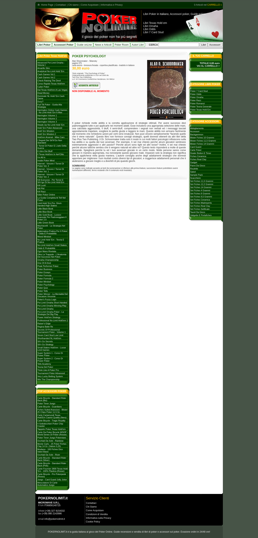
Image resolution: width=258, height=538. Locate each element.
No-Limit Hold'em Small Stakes (52, 245)
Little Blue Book (44, 212)
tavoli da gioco (197, 212)
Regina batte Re (45, 326)
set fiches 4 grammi (200, 190)
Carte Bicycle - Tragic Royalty (51, 420)
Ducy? (40, 101)
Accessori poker (179, 14)
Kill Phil (40, 188)
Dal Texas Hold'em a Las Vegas (52, 90)
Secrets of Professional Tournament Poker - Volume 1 (51, 331)
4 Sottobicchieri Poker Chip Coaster (50, 425)
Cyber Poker (43, 87)
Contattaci (61, 4)
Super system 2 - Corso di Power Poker (50, 359)
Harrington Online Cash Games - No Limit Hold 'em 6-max (52, 111)
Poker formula (44, 275)
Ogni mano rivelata (46, 251)
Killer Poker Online (46, 195)
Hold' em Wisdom (45, 131)
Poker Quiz (42, 288)
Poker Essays (43, 272)
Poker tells (42, 291)
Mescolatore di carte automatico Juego (47, 484)
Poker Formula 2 (45, 278)
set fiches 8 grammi (200, 193)
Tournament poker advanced (51, 373)
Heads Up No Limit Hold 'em (51, 125)
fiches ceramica (198, 156)
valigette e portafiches (201, 215)
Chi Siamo (91, 506)
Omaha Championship (48, 260)
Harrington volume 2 (47, 118)
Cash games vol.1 (46, 74)
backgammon (196, 134)
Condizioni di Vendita (97, 514)
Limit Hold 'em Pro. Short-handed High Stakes (49, 204)
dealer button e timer (200, 153)
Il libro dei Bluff (44, 151)
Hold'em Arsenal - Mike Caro (51, 137)
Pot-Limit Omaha (45, 309)
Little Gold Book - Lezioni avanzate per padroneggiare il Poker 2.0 (52, 217)
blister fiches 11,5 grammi (203, 141)
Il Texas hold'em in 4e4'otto (50, 154)
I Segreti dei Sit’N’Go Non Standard (49, 141)
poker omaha (196, 97)
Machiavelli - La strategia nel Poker (51, 227)
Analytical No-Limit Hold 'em (50, 71)
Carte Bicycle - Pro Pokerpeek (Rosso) (51, 475)
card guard (195, 147)
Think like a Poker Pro (48, 370)
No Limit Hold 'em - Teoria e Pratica (50, 241)
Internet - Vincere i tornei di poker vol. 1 (50, 170)
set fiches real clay (200, 206)
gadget (193, 162)
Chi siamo (73, 4)
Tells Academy (44, 364)
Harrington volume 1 (47, 115)
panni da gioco (197, 165)
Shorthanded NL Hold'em (49, 338)
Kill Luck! (41, 185)
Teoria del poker (45, 367)
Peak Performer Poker (48, 266)
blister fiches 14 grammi (202, 144)
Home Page (47, 4)
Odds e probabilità (46, 248)
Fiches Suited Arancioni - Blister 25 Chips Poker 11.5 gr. (52, 411)
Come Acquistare (90, 4)
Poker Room (122, 44)
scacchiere (195, 178)
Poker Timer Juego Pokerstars (51, 437)
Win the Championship (48, 379)
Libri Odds (149, 29)
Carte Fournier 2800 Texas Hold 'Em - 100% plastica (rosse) (52, 470)
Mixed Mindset (44, 236)
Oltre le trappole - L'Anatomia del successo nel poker (51, 255)
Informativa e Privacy (111, 4)
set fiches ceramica (200, 200)
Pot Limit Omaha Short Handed (52, 302)
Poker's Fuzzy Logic (46, 299)
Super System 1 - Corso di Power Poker (50, 354)
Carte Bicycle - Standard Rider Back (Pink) (51, 464)
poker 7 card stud (199, 91)
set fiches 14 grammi (200, 187)
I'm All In (41, 157)
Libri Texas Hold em (155, 22)
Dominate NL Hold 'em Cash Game (51, 97)
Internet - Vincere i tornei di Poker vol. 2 (50, 175)
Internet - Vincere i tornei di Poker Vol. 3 (50, 164)
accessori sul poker (169, 531)
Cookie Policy (93, 521)
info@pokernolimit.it (54, 519)
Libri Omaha (150, 26)
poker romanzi (197, 103)
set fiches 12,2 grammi (201, 184)
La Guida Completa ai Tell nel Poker (51, 199)
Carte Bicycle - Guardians (49, 406)
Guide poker (198, 14)
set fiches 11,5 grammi (201, 181)
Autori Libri (138, 44)
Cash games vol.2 (46, 77)
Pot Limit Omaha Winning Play (51, 306)
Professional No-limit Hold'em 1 (52, 320)
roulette (194, 168)
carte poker (196, 150)
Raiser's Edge (44, 323)
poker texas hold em (200, 109)
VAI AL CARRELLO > (208, 66)
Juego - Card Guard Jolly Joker (52, 479)
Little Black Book (45, 208)
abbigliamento (197, 128)
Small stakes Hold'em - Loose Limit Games (51, 348)
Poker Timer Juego (46, 403)
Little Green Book (45, 222)
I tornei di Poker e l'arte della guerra (52, 147)
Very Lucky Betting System (50, 376)
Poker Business (44, 269)
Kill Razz (41, 191)
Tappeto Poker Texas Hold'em (51, 429)
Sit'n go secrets (45, 341)
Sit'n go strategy (45, 344)
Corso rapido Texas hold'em (51, 83)
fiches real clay (198, 159)
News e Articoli (103, 44)
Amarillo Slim (43, 68)
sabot (193, 172)
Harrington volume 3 (47, 122)
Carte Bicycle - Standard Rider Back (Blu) (51, 399)
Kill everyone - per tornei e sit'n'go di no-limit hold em (50, 181)
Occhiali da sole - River (48, 455)
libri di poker (150, 531)
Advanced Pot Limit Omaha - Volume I (51, 64)
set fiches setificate (200, 209)
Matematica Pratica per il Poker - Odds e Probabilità (52, 232)
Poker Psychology (46, 285)
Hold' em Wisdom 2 (46, 134)
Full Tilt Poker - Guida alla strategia (49, 105)
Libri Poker (149, 14)
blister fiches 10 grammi (202, 137)
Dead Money (43, 93)
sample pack (196, 175)
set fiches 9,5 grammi (201, 196)
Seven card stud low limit (50, 335)
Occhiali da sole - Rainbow (50, 441)
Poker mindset (44, 281)
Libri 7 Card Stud (153, 32)
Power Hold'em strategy (48, 317)
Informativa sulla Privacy (98, 518)
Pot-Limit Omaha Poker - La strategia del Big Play (50, 313)
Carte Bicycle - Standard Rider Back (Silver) (51, 459)
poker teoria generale (201, 106)
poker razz (195, 100)
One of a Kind (44, 263)
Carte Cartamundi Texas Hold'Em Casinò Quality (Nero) (52, 416)
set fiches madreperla (201, 203)
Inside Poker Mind (46, 160)
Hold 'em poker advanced (49, 128)
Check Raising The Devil (49, 80)
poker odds (196, 94)
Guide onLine (84, 44)
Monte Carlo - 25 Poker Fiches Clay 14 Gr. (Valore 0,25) (51, 445)
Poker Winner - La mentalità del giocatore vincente (52, 295)
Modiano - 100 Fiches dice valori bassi (50, 450)
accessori (195, 131)
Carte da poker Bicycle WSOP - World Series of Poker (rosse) (52, 433)
